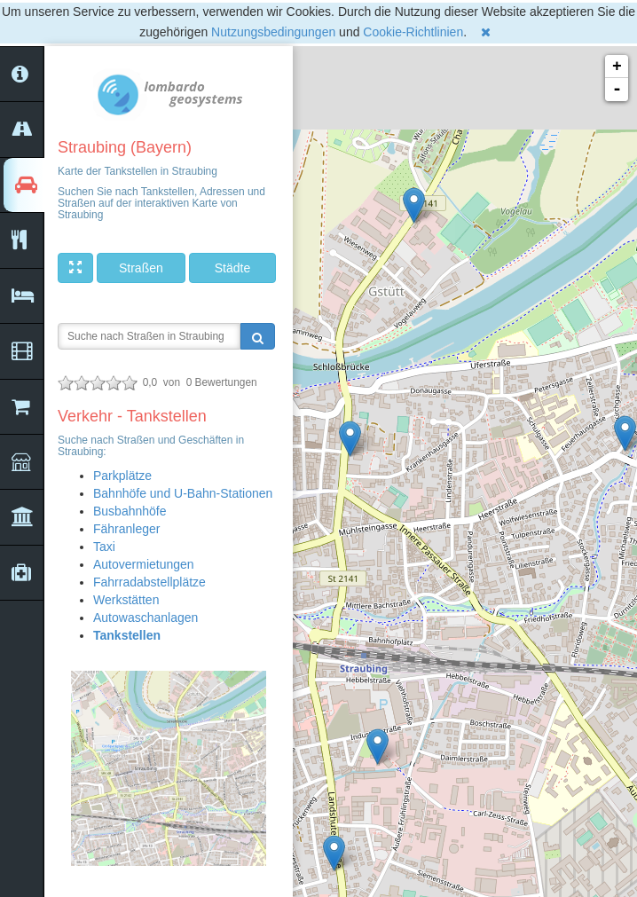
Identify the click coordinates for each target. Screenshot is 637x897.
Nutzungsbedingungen (273, 32)
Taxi (104, 546)
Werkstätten (126, 600)
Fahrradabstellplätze (149, 582)
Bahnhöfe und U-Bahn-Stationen (182, 493)
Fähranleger (127, 529)
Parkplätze (122, 475)
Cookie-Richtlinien (413, 32)
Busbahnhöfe (130, 511)
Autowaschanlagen (145, 617)
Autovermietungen (143, 564)
